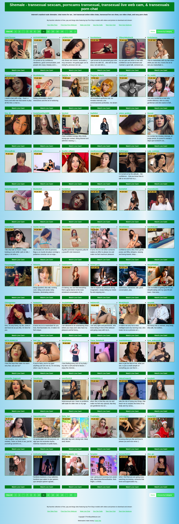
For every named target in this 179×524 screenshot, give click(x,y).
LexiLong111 (124, 416)
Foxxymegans (10, 265)
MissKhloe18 (124, 302)
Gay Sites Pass (52, 25)
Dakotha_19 (66, 75)
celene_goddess (125, 113)
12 (48, 31)
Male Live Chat (85, 25)
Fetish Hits (98, 520)
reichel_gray (95, 265)
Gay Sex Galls (98, 25)
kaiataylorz (37, 302)
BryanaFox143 (10, 75)
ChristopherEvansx (97, 189)
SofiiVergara (123, 151)
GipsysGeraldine (39, 416)
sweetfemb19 (67, 378)
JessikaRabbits (68, 302)
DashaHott (123, 189)
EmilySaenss (152, 37)
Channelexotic (152, 189)
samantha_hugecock (13, 378)
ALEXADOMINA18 (40, 37)
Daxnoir (150, 113)
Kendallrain (66, 189)
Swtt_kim (36, 340)
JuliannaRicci (95, 227)
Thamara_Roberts (97, 75)
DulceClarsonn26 (11, 189)
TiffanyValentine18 (126, 37)
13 (53, 31)
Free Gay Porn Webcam (69, 25)
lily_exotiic (151, 75)
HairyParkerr (66, 340)
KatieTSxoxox (10, 37)
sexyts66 (150, 302)
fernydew (93, 454)
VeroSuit (65, 113)
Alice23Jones (124, 227)
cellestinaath (38, 151)
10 (39, 31)
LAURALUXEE (67, 37)
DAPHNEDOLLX (96, 378)
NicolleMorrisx (38, 75)
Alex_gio (150, 454)
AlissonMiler (66, 227)
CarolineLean (152, 227)
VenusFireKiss (153, 265)
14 (57, 31)
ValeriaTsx (9, 416)
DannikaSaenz (95, 37)
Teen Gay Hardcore (125, 25)
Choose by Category (165, 31)
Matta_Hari (66, 416)
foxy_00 (8, 113)
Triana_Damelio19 (97, 340)
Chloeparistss (10, 302)
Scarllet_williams (68, 151)
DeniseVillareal (124, 265)
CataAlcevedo (67, 265)
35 (71, 31)
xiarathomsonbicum (98, 151)
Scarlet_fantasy (39, 227)
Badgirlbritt (151, 416)
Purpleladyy (94, 416)
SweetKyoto (37, 378)
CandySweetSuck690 (41, 113)
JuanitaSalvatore (125, 340)
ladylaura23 (94, 302)
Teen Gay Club (111, 25)
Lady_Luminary (153, 151)
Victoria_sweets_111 (70, 454)
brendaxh (151, 378)
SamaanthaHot (124, 454)
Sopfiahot (94, 113)
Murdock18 (37, 189)
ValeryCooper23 (125, 378)
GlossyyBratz (10, 151)
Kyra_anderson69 (154, 340)
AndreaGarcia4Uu (40, 454)
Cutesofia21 (9, 227)
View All (9, 31)
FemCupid (123, 75)
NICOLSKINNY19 (11, 340)
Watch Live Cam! (18, 70)
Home (153, 31)
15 (62, 31)
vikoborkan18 (10, 454)
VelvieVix (36, 265)
